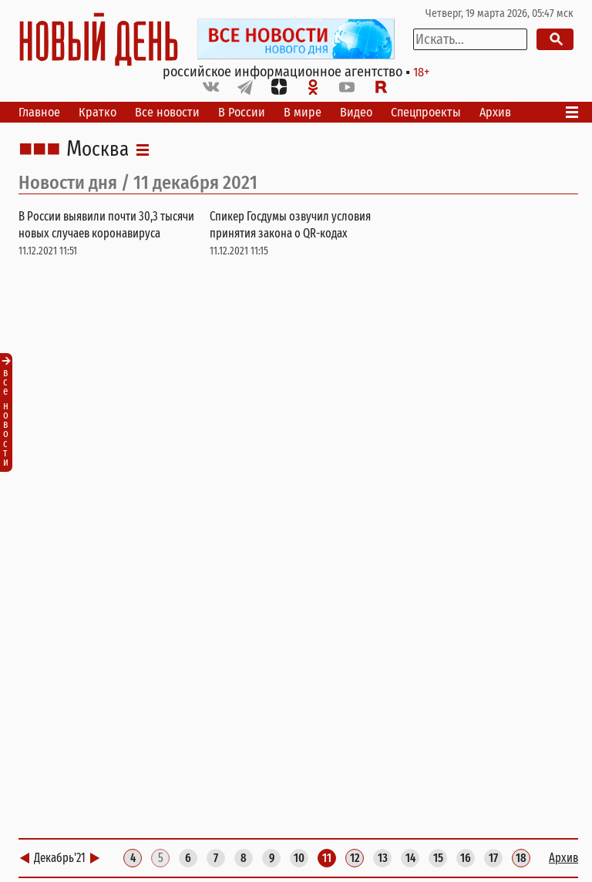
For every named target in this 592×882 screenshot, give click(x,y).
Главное (39, 112)
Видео (356, 112)
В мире (302, 112)
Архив (495, 112)
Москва (97, 149)
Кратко (97, 112)
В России (241, 112)
